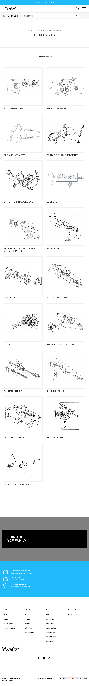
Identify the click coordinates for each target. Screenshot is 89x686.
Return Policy (51, 628)
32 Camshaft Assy (14, 155)
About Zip (49, 624)
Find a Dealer (8, 624)
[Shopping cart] (77, 8)
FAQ (47, 615)
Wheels (27, 624)
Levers (27, 619)
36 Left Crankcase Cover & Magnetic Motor (19, 249)
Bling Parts (28, 628)
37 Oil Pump (53, 248)
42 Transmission (13, 390)
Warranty (49, 641)
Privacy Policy (51, 637)
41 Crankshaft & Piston (60, 344)
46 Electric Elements (16, 484)
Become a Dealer (9, 628)
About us (6, 619)
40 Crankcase (12, 344)
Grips (27, 615)
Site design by (44, 678)
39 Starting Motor (57, 297)
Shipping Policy (51, 632)
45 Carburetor (55, 437)
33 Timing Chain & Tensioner (62, 155)
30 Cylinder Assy (13, 108)
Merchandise (29, 632)
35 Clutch (52, 201)
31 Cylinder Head (56, 108)
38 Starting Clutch (15, 297)
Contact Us (50, 619)
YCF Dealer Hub (73, 615)
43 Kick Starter (56, 390)
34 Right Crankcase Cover (19, 201)
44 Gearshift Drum (14, 437)
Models (6, 615)
